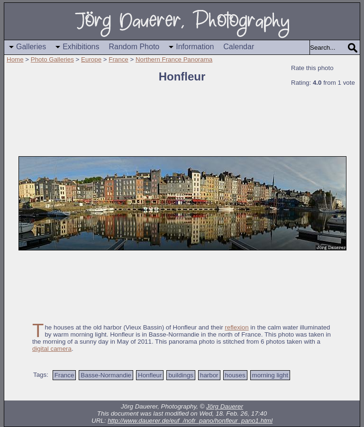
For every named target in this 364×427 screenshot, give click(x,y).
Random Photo (134, 47)
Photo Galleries (52, 59)
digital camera (52, 348)
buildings (180, 375)
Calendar (238, 47)
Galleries (31, 47)
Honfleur (150, 375)
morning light (270, 375)
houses (235, 375)
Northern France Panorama (174, 59)
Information (195, 47)
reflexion (236, 327)
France (118, 59)
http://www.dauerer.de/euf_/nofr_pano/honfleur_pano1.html (190, 420)
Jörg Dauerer (224, 406)
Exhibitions (81, 47)
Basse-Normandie (106, 375)
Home (15, 59)
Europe (91, 59)
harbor (209, 375)
